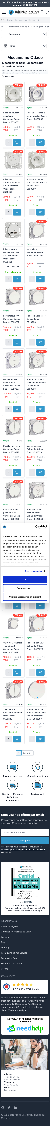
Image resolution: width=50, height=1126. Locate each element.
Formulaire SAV (9, 958)
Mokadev (5, 1118)
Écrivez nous (10, 1090)
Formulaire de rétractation (14, 953)
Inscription (25, 840)
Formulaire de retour (11, 963)
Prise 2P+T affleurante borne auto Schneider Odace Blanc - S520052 (11, 185)
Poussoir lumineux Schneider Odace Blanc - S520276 (35, 646)
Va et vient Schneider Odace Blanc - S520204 (35, 252)
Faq (3, 942)
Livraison (5, 937)
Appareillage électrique (18, 27)
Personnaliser (25, 588)
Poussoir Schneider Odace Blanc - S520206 (36, 319)
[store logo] (24, 12)
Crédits (4, 968)
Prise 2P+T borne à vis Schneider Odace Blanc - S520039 (37, 116)
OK (25, 579)
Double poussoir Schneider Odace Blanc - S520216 (35, 449)
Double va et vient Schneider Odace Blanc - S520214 (11, 449)
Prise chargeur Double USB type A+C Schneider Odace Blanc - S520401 (11, 255)
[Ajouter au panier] (17, 142)
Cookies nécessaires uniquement (25, 597)
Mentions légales (9, 926)
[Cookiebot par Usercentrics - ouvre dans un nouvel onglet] (35, 527)
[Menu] (4, 12)
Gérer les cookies (33, 571)
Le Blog (5, 947)
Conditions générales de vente (16, 931)
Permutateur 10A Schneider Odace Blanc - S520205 (11, 319)
